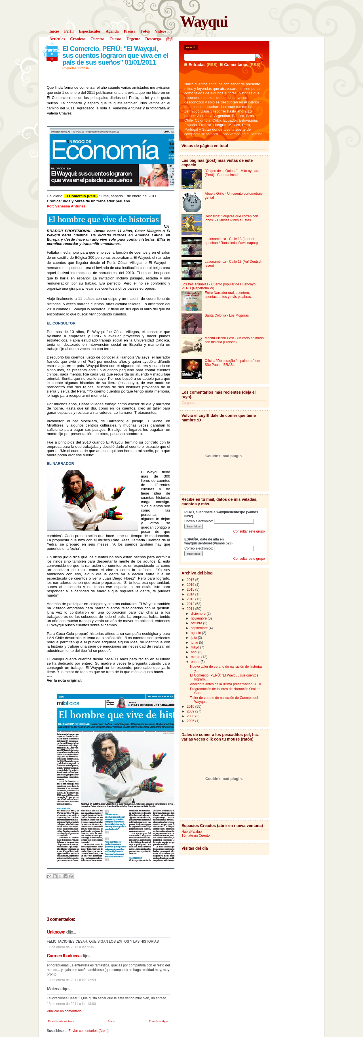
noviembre (199, 618)
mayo (195, 647)
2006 (191, 716)
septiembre (200, 628)
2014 (191, 594)
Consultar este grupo (249, 531)
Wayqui (203, 21)
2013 (191, 599)
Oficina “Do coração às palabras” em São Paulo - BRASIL (232, 363)
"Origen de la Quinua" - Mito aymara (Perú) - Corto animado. (232, 173)
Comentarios (236, 64)
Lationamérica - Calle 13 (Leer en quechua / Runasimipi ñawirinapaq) (231, 241)
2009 (191, 711)
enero (196, 662)
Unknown (56, 932)
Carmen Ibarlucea (63, 955)
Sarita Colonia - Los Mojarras (227, 315)
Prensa (83, 68)
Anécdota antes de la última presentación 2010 (225, 684)
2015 (191, 589)
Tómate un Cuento (196, 835)
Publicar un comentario (64, 1011)
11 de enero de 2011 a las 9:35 (70, 947)
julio (194, 638)
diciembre (198, 614)
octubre (197, 623)
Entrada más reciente (61, 1021)
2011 (191, 609)
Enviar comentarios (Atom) (88, 1031)
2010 (191, 707)
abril (194, 652)
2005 (191, 721)
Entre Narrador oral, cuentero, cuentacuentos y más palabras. (228, 295)
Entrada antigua (158, 1021)
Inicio (111, 1021)
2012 (191, 604)
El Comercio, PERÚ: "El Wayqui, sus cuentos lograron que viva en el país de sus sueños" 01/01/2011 (115, 55)
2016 (191, 585)
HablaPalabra (192, 832)
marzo (196, 657)
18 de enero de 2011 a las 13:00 (71, 1004)
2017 (191, 580)
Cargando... (190, 403)
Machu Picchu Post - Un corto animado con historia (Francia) (234, 340)
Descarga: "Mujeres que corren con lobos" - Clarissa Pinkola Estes (231, 218)
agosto (196, 633)
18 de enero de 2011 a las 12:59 (71, 980)
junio (195, 642)
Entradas (197, 64)
